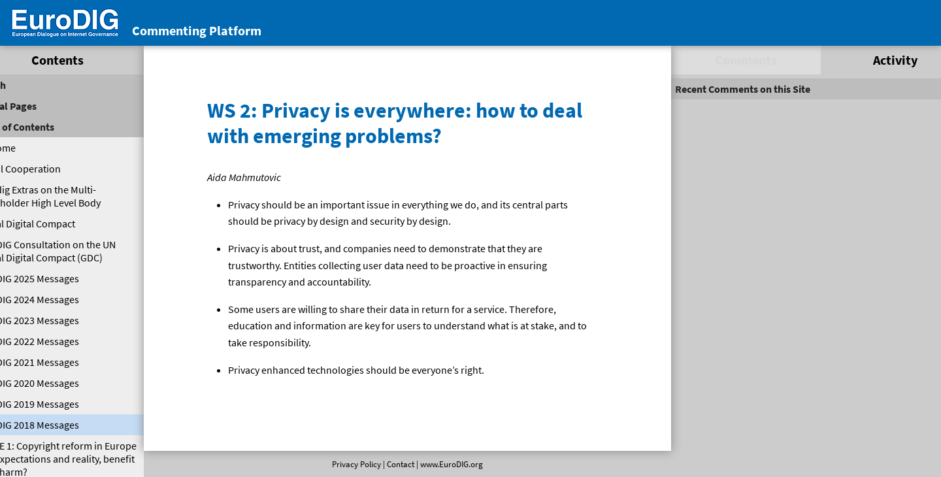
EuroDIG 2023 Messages (56, 320)
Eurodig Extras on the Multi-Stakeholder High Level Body (66, 196)
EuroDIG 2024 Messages (56, 299)
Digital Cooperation (47, 168)
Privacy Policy (353, 464)
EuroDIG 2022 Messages (56, 341)
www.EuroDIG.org (449, 464)
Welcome (24, 147)
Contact (398, 464)
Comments (730, 60)
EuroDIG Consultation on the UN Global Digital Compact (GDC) (74, 251)
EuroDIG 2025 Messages (56, 278)
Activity (870, 60)
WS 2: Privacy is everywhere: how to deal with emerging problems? (399, 122)
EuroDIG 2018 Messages (56, 424)
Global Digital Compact (54, 223)
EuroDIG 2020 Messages (56, 382)
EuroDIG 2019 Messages (56, 403)
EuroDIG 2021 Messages (56, 362)
